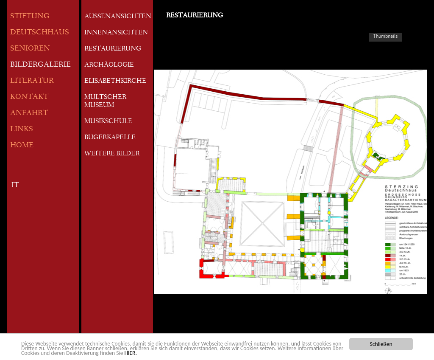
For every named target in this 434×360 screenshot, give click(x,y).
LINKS (21, 129)
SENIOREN (30, 49)
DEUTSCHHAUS (39, 33)
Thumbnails (385, 36)
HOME (21, 145)
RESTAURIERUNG (112, 49)
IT (15, 185)
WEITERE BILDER (111, 154)
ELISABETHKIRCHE (115, 81)
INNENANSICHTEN (116, 33)
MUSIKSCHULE (108, 121)
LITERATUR (32, 81)
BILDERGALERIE (40, 65)
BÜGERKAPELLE (110, 138)
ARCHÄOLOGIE (109, 65)
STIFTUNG (30, 16)
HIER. (131, 353)
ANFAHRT (29, 113)
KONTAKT (29, 97)
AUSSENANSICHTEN (117, 17)
